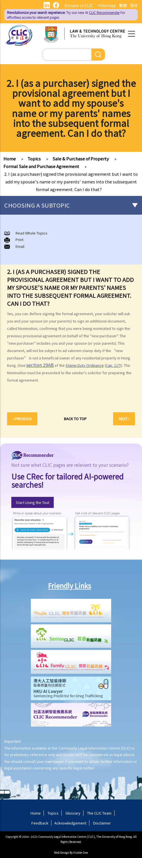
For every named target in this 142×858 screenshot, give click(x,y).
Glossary (72, 813)
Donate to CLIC (78, 5)
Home (9, 159)
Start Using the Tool (32, 502)
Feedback (39, 823)
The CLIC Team (99, 813)
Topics (34, 159)
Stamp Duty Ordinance (85, 365)
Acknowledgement (70, 823)
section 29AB (40, 364)
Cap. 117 (113, 365)
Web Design (61, 852)
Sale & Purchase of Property (80, 159)
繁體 (123, 5)
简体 (134, 5)
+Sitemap (106, 5)
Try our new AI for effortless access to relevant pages (66, 15)
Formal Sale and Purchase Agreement (41, 166)
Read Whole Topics (32, 233)
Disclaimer (102, 823)
